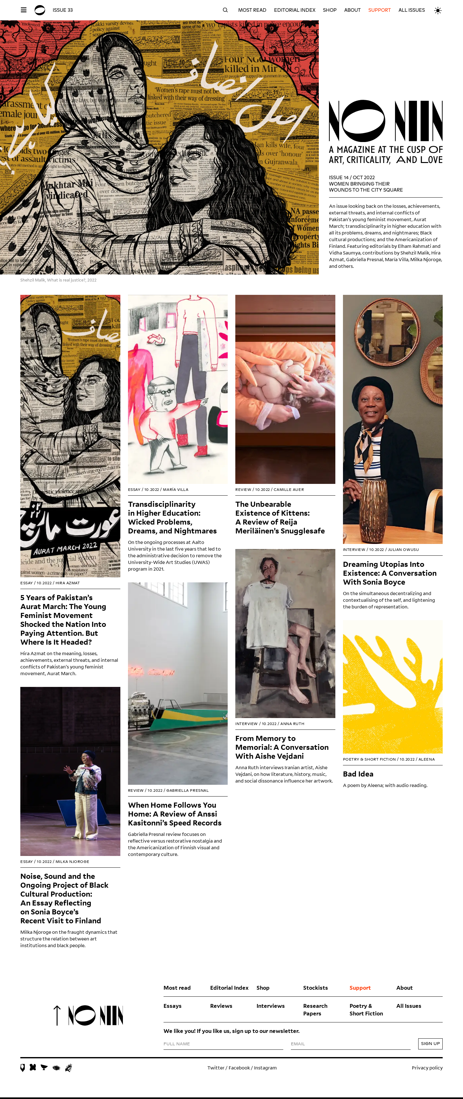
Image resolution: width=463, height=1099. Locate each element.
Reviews (221, 1007)
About (352, 10)
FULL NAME (177, 1046)
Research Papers (315, 1011)
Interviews (271, 1007)
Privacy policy (427, 1069)
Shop (330, 10)
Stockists (315, 989)
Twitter (216, 1069)
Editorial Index (294, 10)
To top (57, 1017)
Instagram (265, 1069)
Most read (252, 10)
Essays (173, 1007)
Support (379, 10)
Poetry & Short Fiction (366, 1011)
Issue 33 (63, 10)
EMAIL (298, 1046)
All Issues (412, 10)
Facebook (239, 1069)
